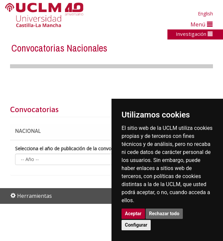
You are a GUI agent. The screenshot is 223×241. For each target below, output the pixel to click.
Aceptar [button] (133, 213)
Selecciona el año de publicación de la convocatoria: (71, 148)
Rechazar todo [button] (164, 213)
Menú (202, 24)
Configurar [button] (136, 225)
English (205, 13)
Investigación (194, 33)
